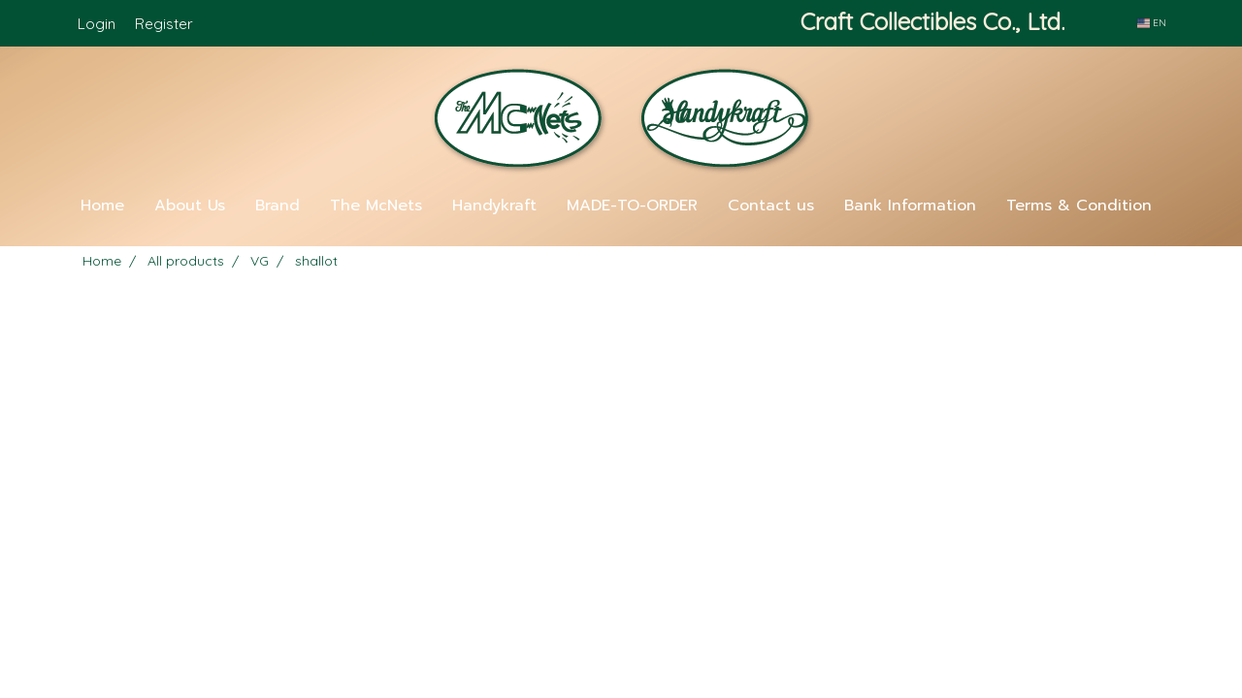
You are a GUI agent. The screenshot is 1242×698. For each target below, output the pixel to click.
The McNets (376, 205)
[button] (621, 238)
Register (164, 24)
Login (96, 24)
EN (1151, 22)
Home (102, 205)
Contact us (771, 205)
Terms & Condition (1079, 205)
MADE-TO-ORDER (632, 205)
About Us (189, 205)
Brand (277, 205)
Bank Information (910, 205)
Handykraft (494, 205)
